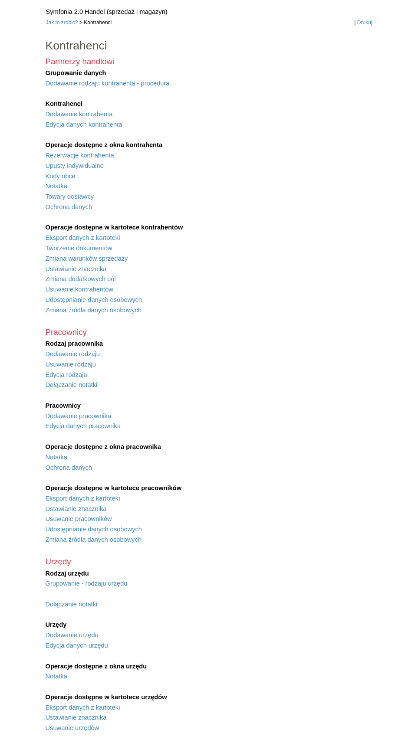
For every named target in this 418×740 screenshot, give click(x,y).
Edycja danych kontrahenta (84, 124)
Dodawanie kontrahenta (79, 114)
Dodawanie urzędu (72, 635)
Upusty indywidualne (75, 165)
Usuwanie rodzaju (71, 364)
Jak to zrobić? (62, 23)
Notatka (57, 186)
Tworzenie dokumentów (79, 248)
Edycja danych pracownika (83, 425)
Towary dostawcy (70, 196)
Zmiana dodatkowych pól (81, 278)
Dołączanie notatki (72, 384)
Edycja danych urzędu (77, 645)
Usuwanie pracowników (79, 518)
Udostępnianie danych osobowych (94, 299)
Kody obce (61, 176)
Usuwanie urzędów (72, 727)
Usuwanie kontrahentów (79, 289)
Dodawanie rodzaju (73, 353)
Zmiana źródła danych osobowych (94, 310)
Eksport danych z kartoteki (83, 237)
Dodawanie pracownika (79, 416)
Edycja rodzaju (66, 374)
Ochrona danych (69, 206)
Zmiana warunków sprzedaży (87, 258)
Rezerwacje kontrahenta (80, 155)
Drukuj (364, 23)
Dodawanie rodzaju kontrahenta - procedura (108, 83)
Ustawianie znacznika (76, 268)
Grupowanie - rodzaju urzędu (87, 583)
